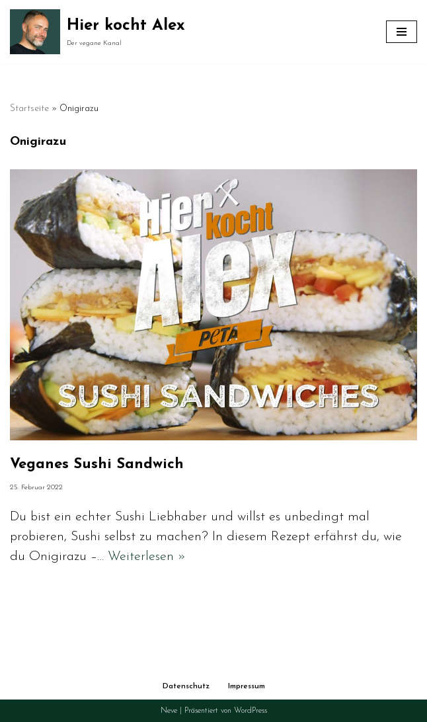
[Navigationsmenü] (401, 31)
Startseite (29, 109)
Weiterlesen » (147, 556)
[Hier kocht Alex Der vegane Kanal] (97, 31)
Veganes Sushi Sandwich (97, 464)
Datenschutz (186, 686)
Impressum (246, 686)
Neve (169, 711)
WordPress (250, 711)
